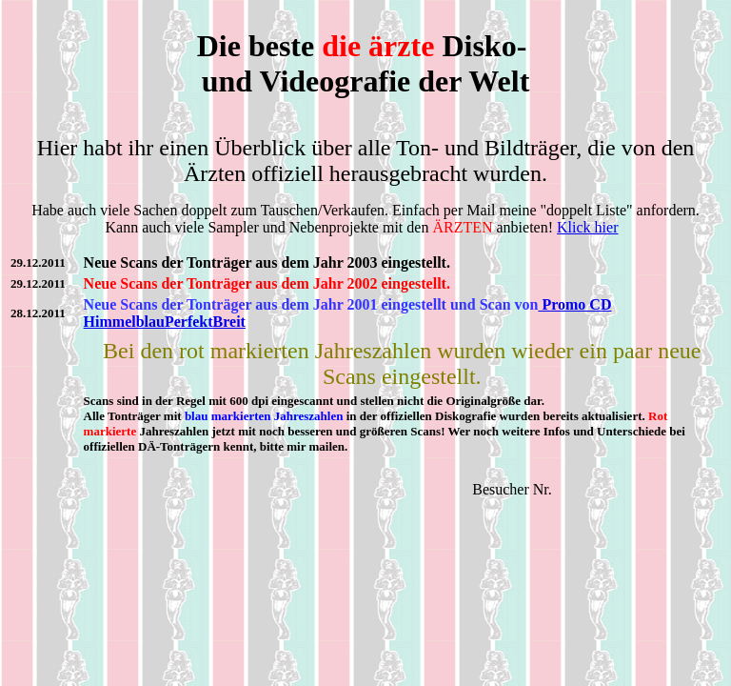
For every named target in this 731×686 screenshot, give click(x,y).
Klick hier (587, 227)
